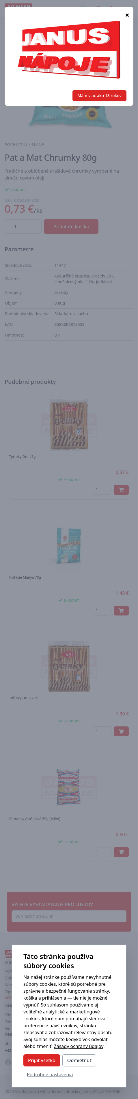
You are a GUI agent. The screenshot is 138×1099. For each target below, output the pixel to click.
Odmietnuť (79, 1060)
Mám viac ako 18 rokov (99, 95)
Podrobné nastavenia (50, 1074)
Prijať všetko (41, 1060)
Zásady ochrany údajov (78, 1046)
